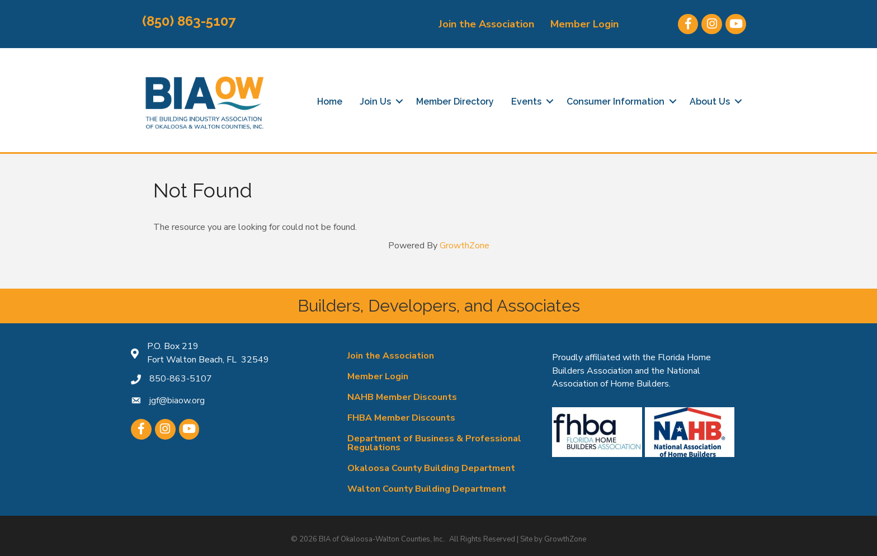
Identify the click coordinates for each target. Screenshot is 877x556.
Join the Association (486, 24)
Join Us (375, 101)
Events (526, 101)
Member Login (584, 24)
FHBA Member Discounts (401, 418)
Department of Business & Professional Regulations (434, 443)
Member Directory (455, 101)
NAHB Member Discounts (402, 397)
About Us (710, 101)
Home (329, 101)
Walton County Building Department (426, 489)
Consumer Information (615, 101)
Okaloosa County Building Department (431, 468)
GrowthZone (464, 245)
